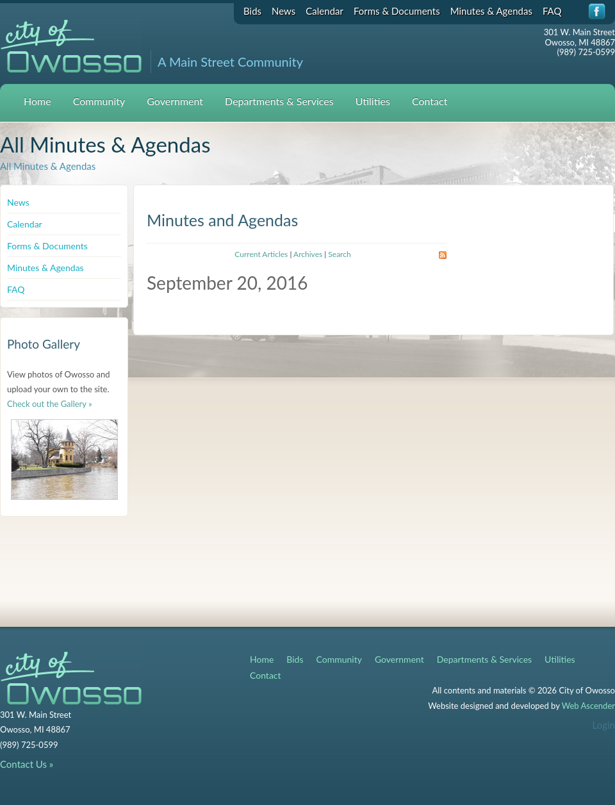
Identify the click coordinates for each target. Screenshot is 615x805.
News (283, 11)
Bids (252, 11)
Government (175, 101)
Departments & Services (279, 101)
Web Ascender (588, 706)
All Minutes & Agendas (47, 166)
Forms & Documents (397, 11)
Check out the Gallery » (49, 404)
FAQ (552, 11)
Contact (429, 101)
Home (37, 101)
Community (99, 101)
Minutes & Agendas (491, 11)
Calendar (324, 11)
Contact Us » (26, 764)
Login (604, 725)
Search (339, 254)
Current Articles (261, 254)
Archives (307, 254)
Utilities (373, 101)
